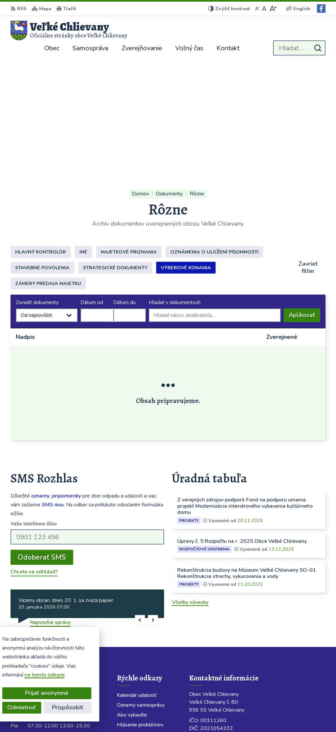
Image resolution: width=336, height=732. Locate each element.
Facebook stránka (210, 657)
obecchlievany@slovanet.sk (222, 642)
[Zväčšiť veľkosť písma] (273, 8)
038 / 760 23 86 (209, 634)
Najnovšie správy (50, 509)
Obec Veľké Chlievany (195, 714)
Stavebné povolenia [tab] (42, 155)
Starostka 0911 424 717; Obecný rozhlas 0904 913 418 (257, 626)
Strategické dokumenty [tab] (115, 155)
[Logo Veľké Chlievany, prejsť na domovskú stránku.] (68, 30)
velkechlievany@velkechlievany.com (232, 650)
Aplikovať (304, 204)
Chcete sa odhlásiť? (34, 459)
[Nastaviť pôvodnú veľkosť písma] (264, 8)
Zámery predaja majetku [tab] (48, 170)
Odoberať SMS (42, 445)
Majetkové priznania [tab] (129, 139)
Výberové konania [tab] (186, 155)
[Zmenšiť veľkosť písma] (257, 8)
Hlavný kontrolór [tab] (40, 139)
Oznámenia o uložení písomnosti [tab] (214, 139)
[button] (140, 507)
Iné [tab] (83, 139)
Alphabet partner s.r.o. (98, 714)
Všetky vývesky (190, 489)
